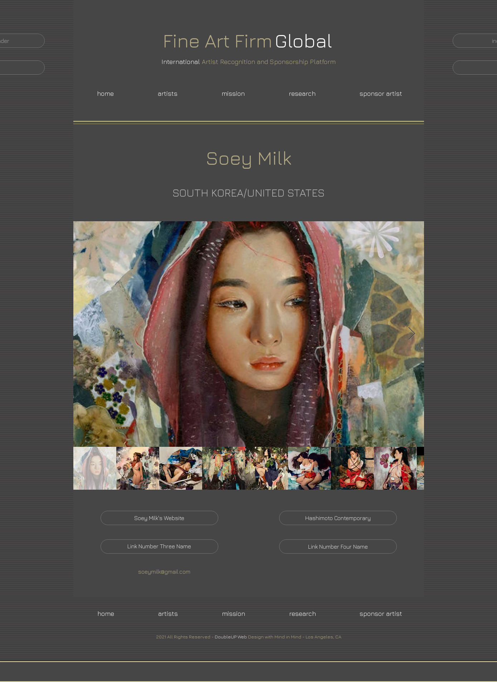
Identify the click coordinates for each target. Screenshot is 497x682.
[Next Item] (412, 334)
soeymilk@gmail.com (164, 571)
